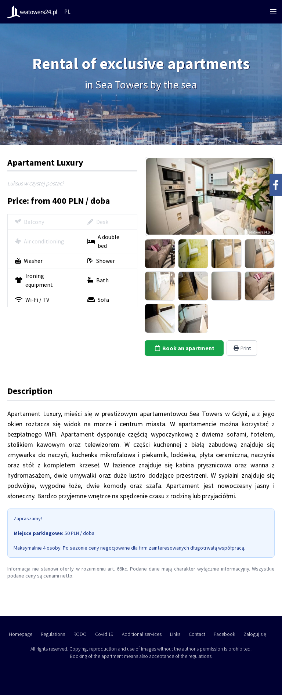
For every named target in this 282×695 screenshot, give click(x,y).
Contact (197, 634)
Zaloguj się (254, 634)
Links (175, 634)
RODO (80, 634)
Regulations (53, 634)
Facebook (224, 634)
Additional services (142, 634)
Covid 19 (104, 634)
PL (67, 11)
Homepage (20, 634)
